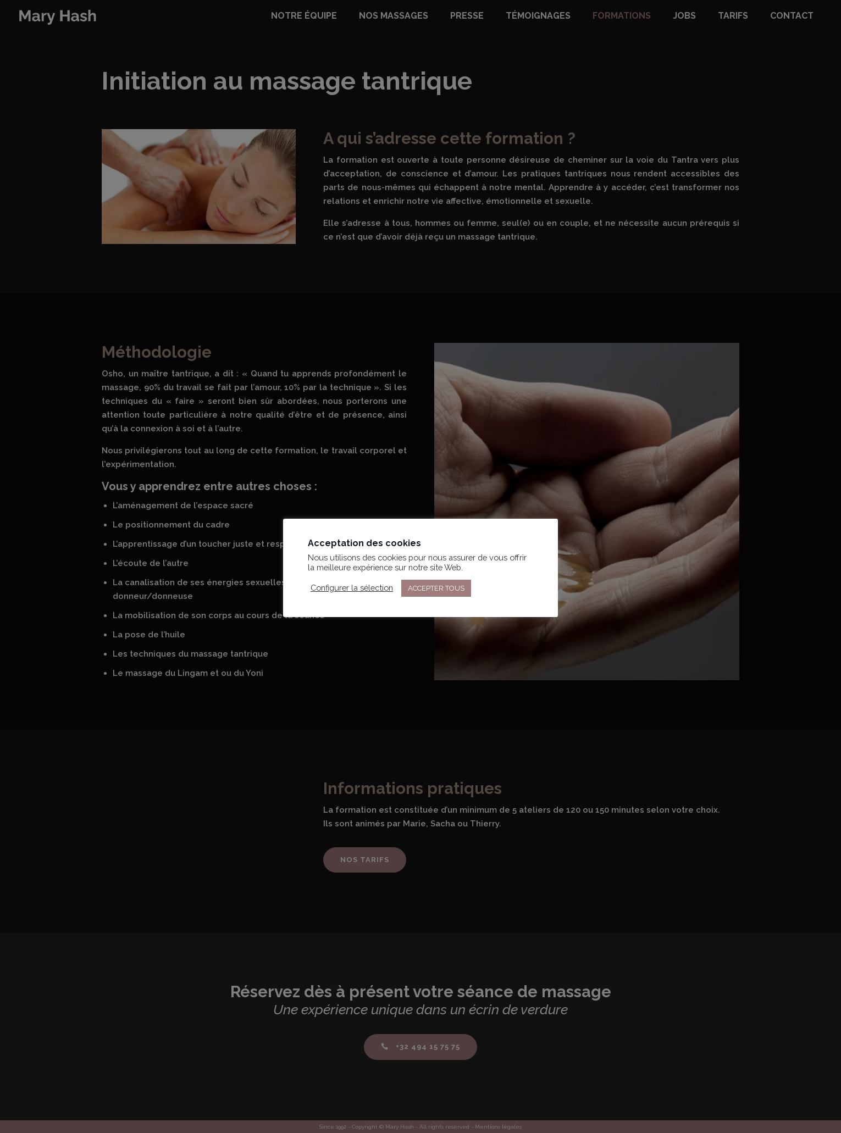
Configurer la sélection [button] (352, 587)
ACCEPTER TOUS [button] (436, 588)
